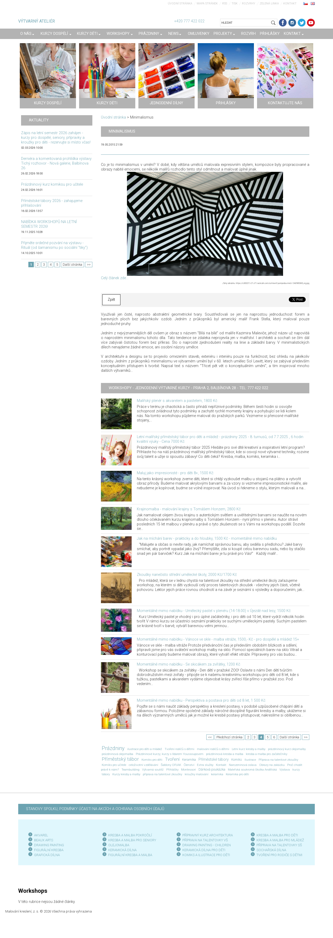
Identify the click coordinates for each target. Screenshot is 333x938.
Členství (189, 765)
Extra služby (205, 765)
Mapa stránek (207, 3)
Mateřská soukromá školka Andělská (252, 769)
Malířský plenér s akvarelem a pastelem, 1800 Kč (177, 401)
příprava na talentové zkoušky (162, 774)
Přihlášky (172, 769)
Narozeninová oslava (243, 765)
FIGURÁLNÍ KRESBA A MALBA (130, 855)
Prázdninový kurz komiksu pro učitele (52, 184)
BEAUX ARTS (43, 840)
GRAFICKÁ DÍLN (46, 855)
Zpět (111, 299)
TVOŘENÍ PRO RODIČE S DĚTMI (279, 855)
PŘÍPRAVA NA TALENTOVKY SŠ (279, 845)
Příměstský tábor (120, 759)
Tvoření (172, 759)
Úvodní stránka (180, 3)
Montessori (188, 769)
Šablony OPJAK (171, 765)
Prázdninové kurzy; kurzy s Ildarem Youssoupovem (169, 754)
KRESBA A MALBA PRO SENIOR (131, 840)
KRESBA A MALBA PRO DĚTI (277, 835)
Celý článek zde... (114, 278)
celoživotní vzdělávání (143, 765)
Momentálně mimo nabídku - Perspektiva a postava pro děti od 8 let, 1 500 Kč (201, 700)
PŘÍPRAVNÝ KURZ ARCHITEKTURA (207, 835)
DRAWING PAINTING (49, 845)
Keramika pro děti (237, 774)
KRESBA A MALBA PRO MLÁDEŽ (280, 840)
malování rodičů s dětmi (213, 749)
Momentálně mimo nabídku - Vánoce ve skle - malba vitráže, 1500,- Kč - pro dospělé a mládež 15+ (218, 639)
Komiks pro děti (152, 759)
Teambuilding (130, 769)
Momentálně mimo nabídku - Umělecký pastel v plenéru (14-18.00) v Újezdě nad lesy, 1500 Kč (214, 611)
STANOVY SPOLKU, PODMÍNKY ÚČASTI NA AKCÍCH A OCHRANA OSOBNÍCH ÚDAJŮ (95, 809)
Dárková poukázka (211, 769)
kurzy (296, 769)
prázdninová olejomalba (117, 754)
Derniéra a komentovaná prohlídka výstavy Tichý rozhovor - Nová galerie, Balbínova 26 (56, 163)
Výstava (284, 769)
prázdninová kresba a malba (224, 754)
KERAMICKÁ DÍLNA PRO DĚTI (203, 850)
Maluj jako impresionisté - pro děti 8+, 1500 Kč (175, 473)
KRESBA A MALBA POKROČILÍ (130, 835)
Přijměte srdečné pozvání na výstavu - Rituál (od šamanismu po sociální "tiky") (54, 245)
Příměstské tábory (213, 759)
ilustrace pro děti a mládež (144, 749)
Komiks (236, 759)
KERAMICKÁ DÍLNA (122, 850)
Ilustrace (250, 759)
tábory (106, 774)
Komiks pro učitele (114, 765)
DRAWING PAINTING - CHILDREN (206, 845)
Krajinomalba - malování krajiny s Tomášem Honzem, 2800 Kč (189, 509)
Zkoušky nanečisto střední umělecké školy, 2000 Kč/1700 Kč (187, 574)
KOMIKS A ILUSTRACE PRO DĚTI (206, 855)
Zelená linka (269, 3)
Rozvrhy (248, 3)
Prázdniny (113, 748)
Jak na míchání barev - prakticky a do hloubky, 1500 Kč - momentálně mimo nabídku (207, 538)
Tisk (235, 3)
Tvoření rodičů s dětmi (179, 749)
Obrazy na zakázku (272, 765)
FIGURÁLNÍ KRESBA (48, 850)
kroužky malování (196, 774)
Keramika (189, 759)
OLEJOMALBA (118, 845)
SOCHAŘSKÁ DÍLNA (271, 850)
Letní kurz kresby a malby (248, 749)
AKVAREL (41, 835)
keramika (217, 774)
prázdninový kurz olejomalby (287, 749)
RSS (224, 3)
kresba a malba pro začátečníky (266, 754)
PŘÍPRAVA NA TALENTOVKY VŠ (205, 840)
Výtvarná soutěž (153, 769)
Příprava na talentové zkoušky (278, 759)
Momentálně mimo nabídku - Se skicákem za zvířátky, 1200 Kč (188, 664)
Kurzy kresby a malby (126, 774)
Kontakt (290, 3)
